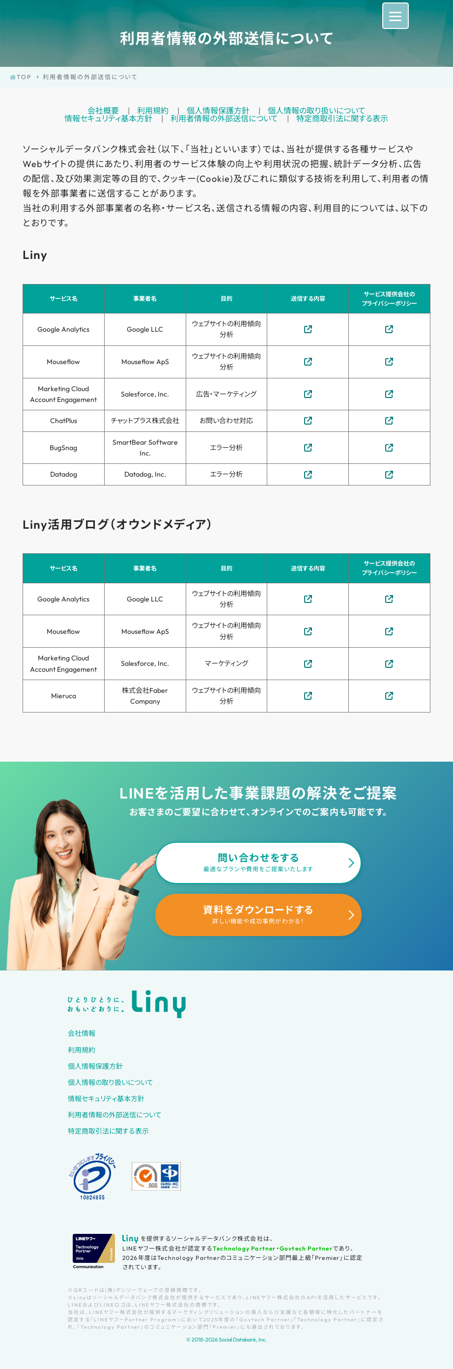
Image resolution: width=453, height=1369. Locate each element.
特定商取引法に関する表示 (342, 118)
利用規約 (153, 110)
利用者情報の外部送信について (224, 118)
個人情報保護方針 (218, 110)
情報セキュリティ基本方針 (108, 118)
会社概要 (103, 110)
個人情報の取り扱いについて (317, 110)
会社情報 (81, 1033)
